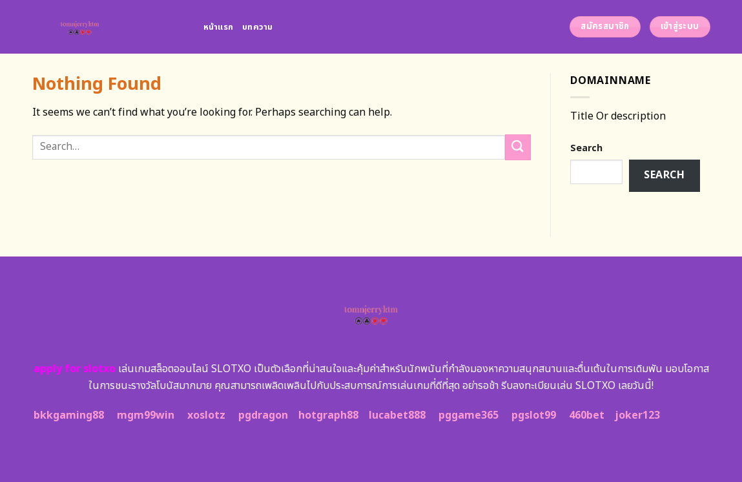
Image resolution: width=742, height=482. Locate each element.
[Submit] (518, 147)
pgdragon (263, 415)
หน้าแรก (218, 27)
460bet (586, 415)
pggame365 (468, 415)
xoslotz (206, 415)
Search (586, 148)
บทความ (257, 27)
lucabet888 (397, 415)
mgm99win (145, 415)
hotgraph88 (328, 415)
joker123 (637, 415)
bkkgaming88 (69, 415)
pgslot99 (533, 415)
